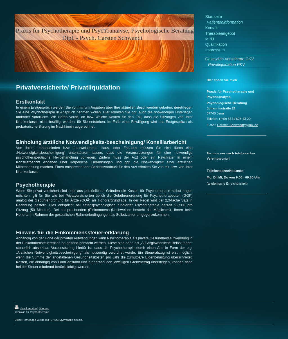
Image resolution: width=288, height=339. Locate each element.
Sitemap (44, 308)
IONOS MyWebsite (61, 319)
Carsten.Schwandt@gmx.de (237, 125)
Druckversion (26, 308)
